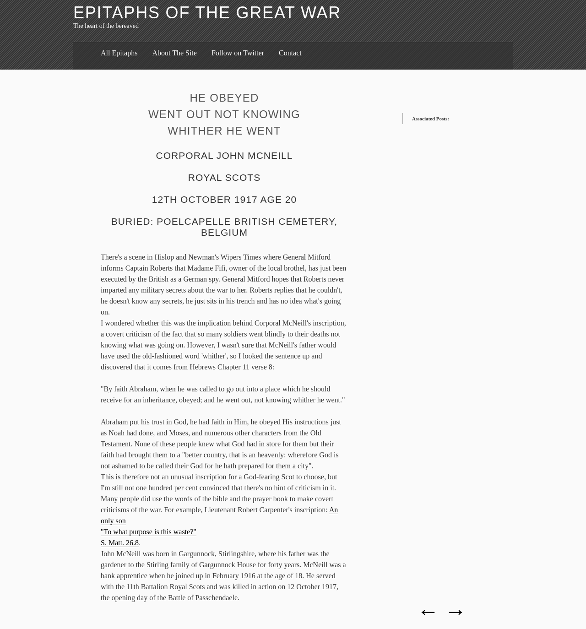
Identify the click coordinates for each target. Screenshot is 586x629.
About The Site (174, 53)
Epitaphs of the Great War (207, 12)
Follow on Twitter (238, 53)
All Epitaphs (119, 53)
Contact (290, 53)
